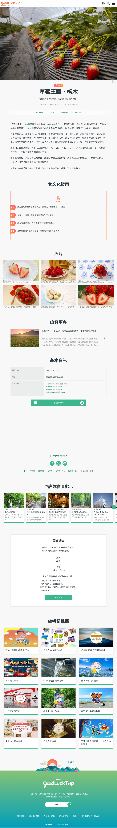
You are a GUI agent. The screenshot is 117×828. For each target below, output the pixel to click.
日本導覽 (29, 471)
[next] (114, 507)
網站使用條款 (34, 816)
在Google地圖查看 (57, 456)
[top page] (22, 471)
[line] (64, 463)
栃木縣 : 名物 (74, 471)
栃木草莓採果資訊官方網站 (55, 392)
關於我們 (21, 816)
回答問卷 (58, 598)
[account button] (108, 3)
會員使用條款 (49, 816)
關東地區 (40, 471)
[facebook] (52, 463)
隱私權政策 (63, 816)
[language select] (103, 3)
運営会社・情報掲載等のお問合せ (86, 816)
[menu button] (113, 3)
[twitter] (58, 463)
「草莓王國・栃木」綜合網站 (56, 384)
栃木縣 (74, 105)
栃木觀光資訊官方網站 (54, 386)
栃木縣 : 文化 (61, 471)
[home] (10, 4)
